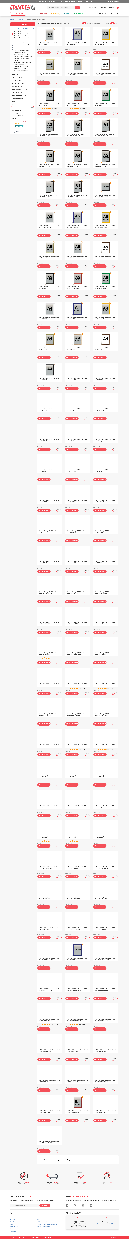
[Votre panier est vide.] (114, 8)
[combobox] (91, 23)
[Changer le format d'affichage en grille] (112, 23)
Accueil (12, 19)
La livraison (39, 1217)
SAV (38, 1219)
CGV (24, 1237)
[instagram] (83, 1205)
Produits (20, 19)
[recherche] (77, 7)
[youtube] (75, 1205)
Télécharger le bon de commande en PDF (47, 1224)
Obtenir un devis (113, 1)
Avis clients (13, 1221)
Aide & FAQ (13, 1231)
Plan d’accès (13, 1228)
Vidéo (11, 1224)
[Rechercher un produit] (63, 7)
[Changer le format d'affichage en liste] (117, 23)
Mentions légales (47, 1237)
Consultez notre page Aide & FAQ (106, 1224)
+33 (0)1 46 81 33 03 (99, 14)
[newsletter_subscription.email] (30, 1205)
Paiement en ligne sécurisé (44, 1226)
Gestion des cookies (15, 1237)
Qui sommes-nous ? (15, 1217)
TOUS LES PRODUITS (18, 14)
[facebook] (67, 1205)
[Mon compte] (102, 7)
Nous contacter (114, 14)
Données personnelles (34, 1237)
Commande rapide (90, 7)
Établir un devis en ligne (43, 1221)
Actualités (13, 1219)
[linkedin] (91, 1205)
